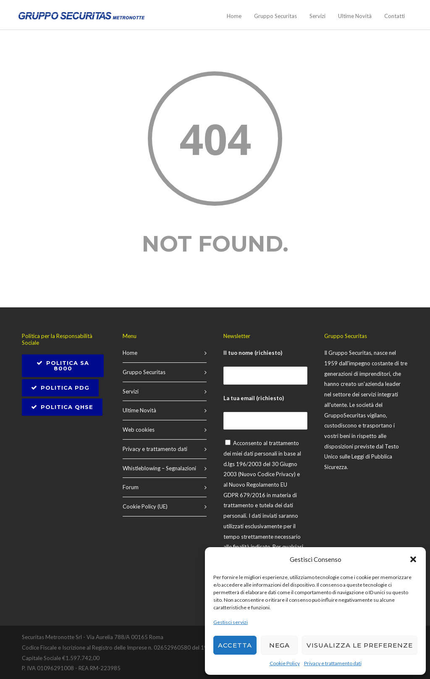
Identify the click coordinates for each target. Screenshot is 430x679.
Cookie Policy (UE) (145, 506)
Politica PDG (60, 387)
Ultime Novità (355, 16)
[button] (413, 559)
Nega (279, 645)
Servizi (317, 16)
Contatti (394, 16)
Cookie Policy (285, 663)
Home (234, 16)
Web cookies (139, 429)
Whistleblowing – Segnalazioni (159, 468)
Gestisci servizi (230, 622)
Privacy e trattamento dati (333, 663)
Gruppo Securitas (275, 16)
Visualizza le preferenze (360, 645)
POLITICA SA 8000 (63, 365)
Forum (131, 487)
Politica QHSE (62, 407)
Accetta (235, 645)
